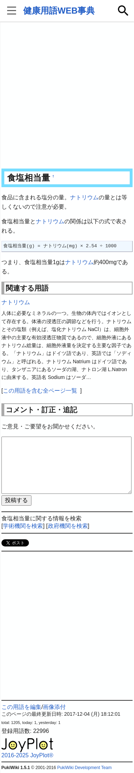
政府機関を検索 (68, 526)
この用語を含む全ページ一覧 (40, 391)
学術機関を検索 (23, 526)
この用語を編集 (21, 707)
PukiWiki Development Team (84, 767)
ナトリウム (84, 197)
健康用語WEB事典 (59, 10)
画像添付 (54, 707)
